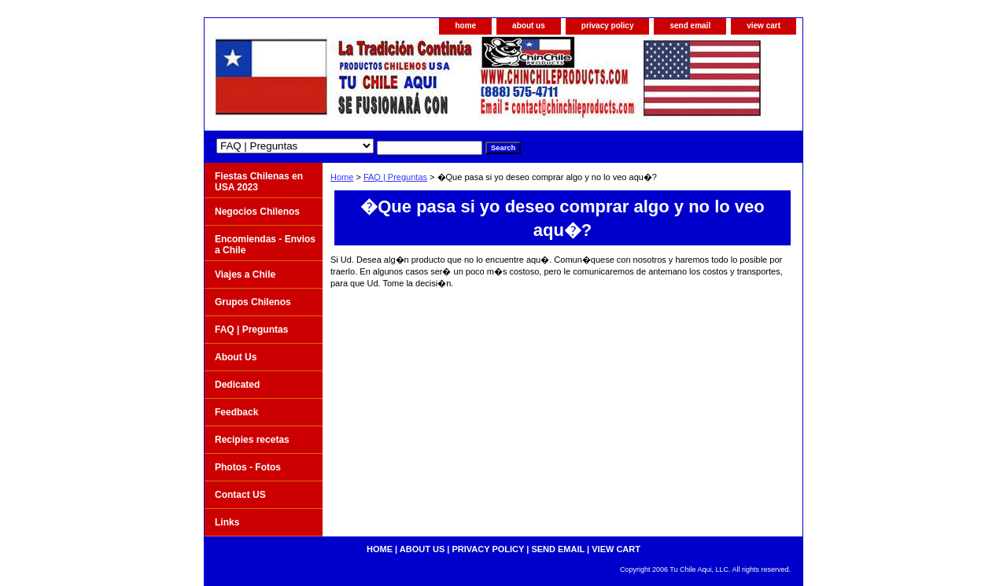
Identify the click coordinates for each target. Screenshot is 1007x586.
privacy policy (607, 25)
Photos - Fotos (248, 467)
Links (227, 522)
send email (689, 25)
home (465, 25)
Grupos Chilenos (253, 302)
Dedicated (237, 384)
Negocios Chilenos (257, 211)
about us (528, 25)
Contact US (240, 494)
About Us (235, 357)
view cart (763, 25)
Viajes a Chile (245, 274)
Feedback (236, 412)
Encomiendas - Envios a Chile (265, 245)
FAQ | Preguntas (395, 177)
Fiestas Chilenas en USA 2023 (259, 182)
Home (341, 177)
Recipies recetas (252, 439)
